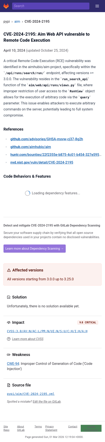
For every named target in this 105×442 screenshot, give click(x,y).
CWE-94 (13, 364)
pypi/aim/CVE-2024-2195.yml (30, 394)
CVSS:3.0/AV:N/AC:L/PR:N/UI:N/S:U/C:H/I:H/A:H (47, 331)
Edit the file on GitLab (47, 401)
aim (17, 21)
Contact (72, 426)
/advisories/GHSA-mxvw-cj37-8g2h (46, 139)
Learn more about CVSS (27, 339)
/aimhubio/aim (30, 147)
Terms (38, 426)
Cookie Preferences (91, 428)
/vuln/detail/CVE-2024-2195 (41, 162)
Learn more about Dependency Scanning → (34, 248)
